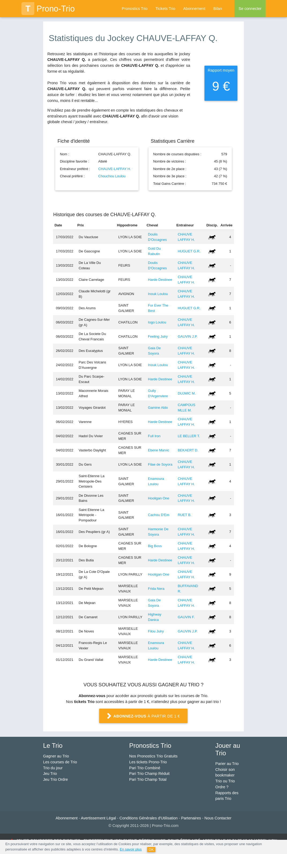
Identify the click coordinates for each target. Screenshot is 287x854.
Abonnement (194, 8)
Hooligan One (158, 498)
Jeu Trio (50, 773)
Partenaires (191, 818)
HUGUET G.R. (189, 251)
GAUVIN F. (186, 617)
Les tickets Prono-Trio (148, 762)
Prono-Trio (48, 8)
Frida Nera (156, 589)
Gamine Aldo (158, 408)
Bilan (217, 8)
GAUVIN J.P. (187, 336)
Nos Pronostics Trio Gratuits (153, 756)
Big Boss (155, 546)
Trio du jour (53, 768)
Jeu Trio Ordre (55, 779)
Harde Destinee (160, 280)
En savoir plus (131, 849)
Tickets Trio (165, 8)
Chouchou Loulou (112, 176)
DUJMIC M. (187, 393)
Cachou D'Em (158, 515)
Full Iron (154, 436)
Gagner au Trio (56, 756)
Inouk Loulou (158, 294)
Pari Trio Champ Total (147, 779)
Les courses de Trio (60, 762)
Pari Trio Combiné (144, 768)
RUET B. (184, 515)
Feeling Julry (158, 336)
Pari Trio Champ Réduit (149, 773)
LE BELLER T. (189, 436)
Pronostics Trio (134, 8)
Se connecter (249, 8)
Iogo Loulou (157, 322)
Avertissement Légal (98, 818)
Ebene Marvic (158, 450)
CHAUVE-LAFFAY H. (114, 169)
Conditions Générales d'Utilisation (149, 818)
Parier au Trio (227, 763)
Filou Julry (156, 631)
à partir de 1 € (143, 716)
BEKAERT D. (188, 450)
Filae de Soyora (160, 464)
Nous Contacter (218, 818)
